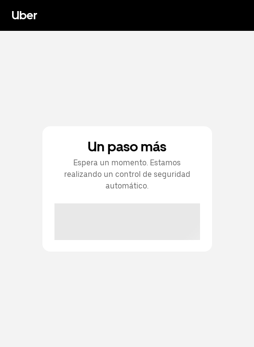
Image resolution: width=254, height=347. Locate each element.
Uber (24, 15)
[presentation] (127, 222)
